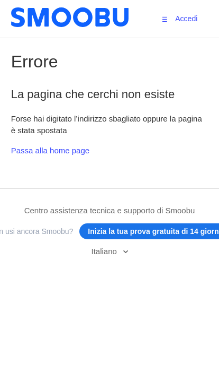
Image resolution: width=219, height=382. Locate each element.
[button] (165, 19)
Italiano (105, 251)
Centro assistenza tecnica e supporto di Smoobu (109, 210)
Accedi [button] (186, 18)
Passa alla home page (50, 150)
